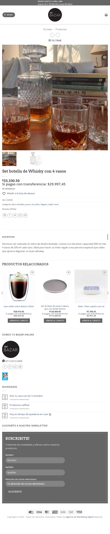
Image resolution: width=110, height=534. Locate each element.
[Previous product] (58, 35)
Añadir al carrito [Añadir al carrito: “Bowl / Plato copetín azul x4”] (91, 320)
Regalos (44, 204)
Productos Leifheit (19, 405)
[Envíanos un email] (15, 366)
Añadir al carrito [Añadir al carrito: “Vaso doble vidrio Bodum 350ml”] (19, 320)
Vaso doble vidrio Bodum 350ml (19, 306)
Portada (47, 29)
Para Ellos (36, 204)
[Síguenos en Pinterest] (20, 366)
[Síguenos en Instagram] (10, 366)
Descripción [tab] (8, 237)
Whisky (13, 209)
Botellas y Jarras (24, 204)
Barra (14, 204)
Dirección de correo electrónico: (35, 482)
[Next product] (52, 35)
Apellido (9, 467)
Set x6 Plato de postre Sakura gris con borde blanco (55, 307)
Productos (61, 29)
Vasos (56, 204)
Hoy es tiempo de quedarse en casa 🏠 (31, 414)
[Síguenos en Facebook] (4, 366)
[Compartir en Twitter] (15, 215)
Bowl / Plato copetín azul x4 (91, 306)
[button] (8, 14)
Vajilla (50, 204)
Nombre (9, 455)
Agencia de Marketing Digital (80, 517)
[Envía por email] (20, 215)
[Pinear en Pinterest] (25, 215)
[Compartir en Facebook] (10, 215)
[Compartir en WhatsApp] (4, 215)
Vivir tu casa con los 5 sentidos (26, 396)
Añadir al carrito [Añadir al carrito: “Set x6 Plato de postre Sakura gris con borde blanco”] (55, 320)
